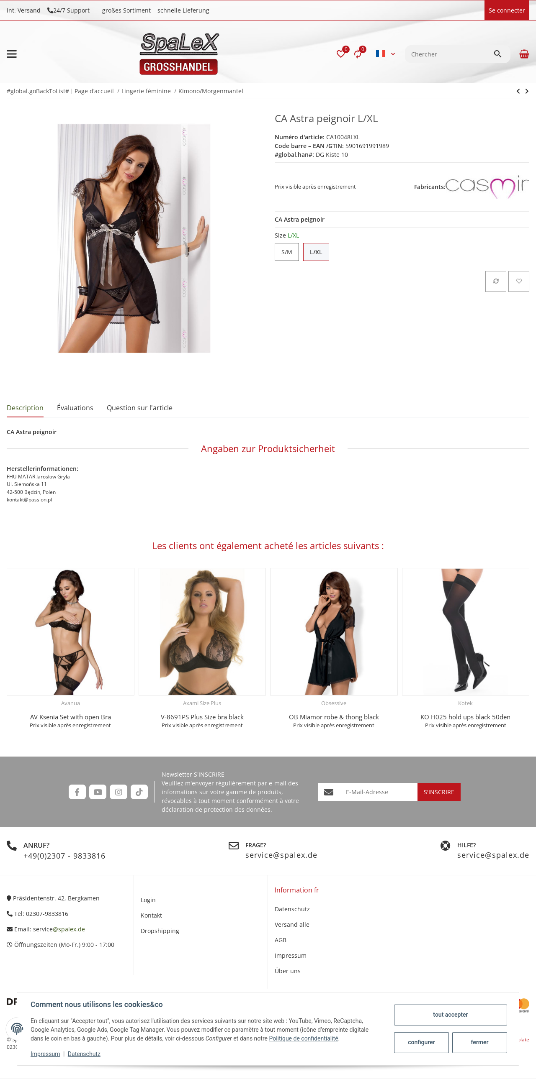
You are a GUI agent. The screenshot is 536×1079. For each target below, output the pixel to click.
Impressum (45, 1054)
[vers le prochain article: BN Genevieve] (518, 91)
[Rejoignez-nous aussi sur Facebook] (77, 792)
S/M (290, 252)
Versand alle (292, 924)
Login (148, 900)
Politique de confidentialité (303, 1038)
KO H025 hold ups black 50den (465, 717)
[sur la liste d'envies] (518, 281)
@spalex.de (69, 929)
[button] (341, 54)
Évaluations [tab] (75, 407)
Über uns (288, 971)
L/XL (319, 252)
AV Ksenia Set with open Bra (70, 717)
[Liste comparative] (357, 54)
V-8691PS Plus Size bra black (202, 717)
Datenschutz (84, 1054)
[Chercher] (449, 54)
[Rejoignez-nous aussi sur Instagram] (118, 792)
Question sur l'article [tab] (140, 407)
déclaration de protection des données (216, 809)
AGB (280, 940)
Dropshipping (160, 931)
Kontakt (151, 915)
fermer (479, 1042)
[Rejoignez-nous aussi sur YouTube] (97, 792)
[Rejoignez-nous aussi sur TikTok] (139, 792)
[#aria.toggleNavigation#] (12, 54)
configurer (421, 1042)
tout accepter (450, 1014)
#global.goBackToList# (38, 91)
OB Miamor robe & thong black (334, 717)
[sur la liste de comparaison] (495, 281)
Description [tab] (25, 407)
